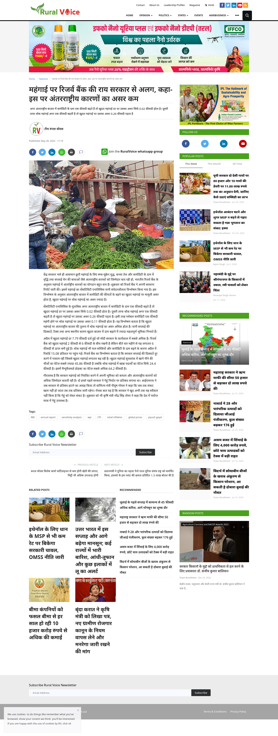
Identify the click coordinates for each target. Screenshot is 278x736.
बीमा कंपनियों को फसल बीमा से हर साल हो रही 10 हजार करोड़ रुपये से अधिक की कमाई (48, 623)
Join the (132, 151)
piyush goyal (155, 417)
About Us (154, 5)
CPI (99, 417)
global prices (135, 417)
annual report (48, 417)
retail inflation (114, 417)
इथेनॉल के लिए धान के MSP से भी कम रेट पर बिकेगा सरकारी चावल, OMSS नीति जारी (48, 543)
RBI (33, 417)
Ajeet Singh (219, 264)
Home (129, 15)
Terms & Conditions (214, 711)
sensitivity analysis (72, 417)
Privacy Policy (238, 711)
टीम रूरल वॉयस (53, 129)
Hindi (211, 5)
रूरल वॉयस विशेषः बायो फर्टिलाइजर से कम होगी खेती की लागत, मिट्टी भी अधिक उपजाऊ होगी (64, 473)
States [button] (183, 15)
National (43, 78)
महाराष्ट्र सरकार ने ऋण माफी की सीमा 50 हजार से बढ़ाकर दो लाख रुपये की (230, 380)
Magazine (194, 5)
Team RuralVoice (222, 202)
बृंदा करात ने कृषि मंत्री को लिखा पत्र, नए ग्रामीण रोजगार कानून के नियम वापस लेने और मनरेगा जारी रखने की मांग (93, 630)
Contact (140, 5)
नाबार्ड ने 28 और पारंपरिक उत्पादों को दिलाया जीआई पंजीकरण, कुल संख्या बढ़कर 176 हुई (228, 414)
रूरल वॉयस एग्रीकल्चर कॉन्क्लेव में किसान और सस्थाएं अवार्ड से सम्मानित (213, 568)
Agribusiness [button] (219, 15)
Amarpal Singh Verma (224, 295)
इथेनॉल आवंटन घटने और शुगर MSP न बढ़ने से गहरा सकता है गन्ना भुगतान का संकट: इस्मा (230, 220)
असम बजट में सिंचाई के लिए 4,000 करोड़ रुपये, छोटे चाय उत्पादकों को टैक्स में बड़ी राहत (230, 447)
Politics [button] (165, 15)
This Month (214, 163)
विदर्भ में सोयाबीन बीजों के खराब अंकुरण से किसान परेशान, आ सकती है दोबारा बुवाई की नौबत (146, 567)
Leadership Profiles (174, 5)
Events (198, 15)
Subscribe (145, 452)
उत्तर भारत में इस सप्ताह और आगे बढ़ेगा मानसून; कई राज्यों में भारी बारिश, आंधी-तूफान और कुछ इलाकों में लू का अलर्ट (94, 550)
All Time (237, 163)
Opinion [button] (146, 15)
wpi (90, 417)
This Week (191, 163)
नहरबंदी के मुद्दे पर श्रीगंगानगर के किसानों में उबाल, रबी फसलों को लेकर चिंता (230, 282)
